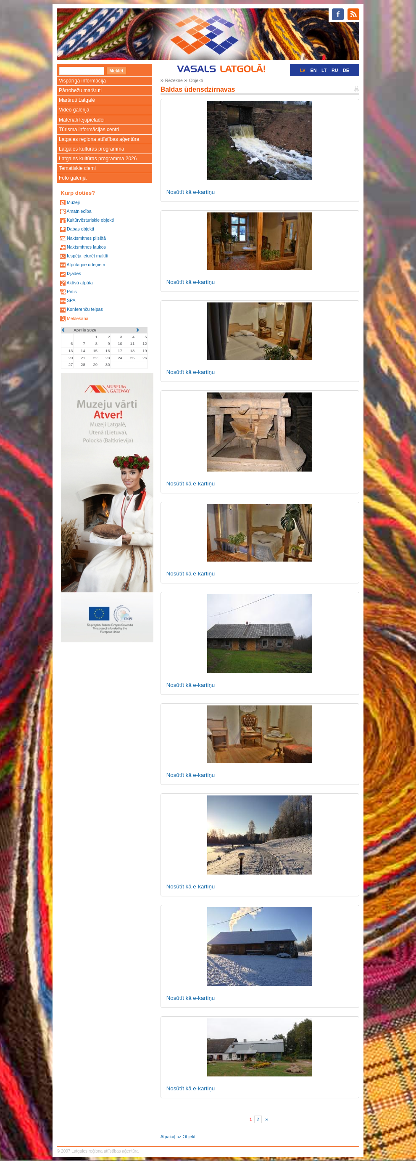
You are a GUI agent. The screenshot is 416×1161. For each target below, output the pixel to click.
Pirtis (72, 291)
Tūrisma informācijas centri (89, 130)
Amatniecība (78, 211)
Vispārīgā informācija (82, 81)
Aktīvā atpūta (79, 282)
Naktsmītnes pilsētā (86, 238)
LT (323, 70)
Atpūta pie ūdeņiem (85, 264)
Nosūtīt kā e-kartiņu (190, 192)
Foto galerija (73, 178)
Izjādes (74, 273)
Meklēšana (78, 318)
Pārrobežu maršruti (80, 90)
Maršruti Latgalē (77, 100)
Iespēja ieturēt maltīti (87, 255)
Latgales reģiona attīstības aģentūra (99, 139)
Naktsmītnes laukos (86, 246)
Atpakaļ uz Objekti (179, 1136)
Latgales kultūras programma (91, 149)
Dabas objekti (80, 228)
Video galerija (74, 110)
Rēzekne (174, 80)
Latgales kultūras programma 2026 (98, 159)
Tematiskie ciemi (77, 168)
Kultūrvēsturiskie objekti (90, 220)
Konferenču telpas (85, 309)
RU (335, 70)
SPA (71, 300)
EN (314, 70)
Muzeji (73, 202)
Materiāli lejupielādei (82, 120)
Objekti (196, 80)
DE (346, 70)
